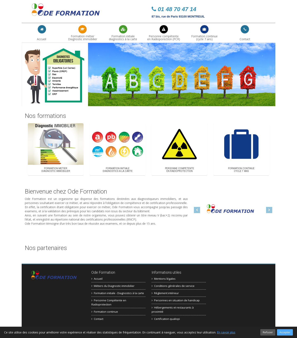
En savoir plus (226, 332)
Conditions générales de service (173, 285)
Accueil (42, 33)
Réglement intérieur (165, 293)
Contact (245, 33)
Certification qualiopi (166, 318)
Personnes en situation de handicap (176, 300)
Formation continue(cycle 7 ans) (204, 33)
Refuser (268, 332)
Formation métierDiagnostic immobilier (82, 33)
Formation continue (104, 311)
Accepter (284, 332)
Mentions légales (164, 278)
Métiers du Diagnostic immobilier (112, 285)
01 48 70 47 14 (174, 9)
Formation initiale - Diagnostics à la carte (117, 293)
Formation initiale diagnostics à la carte (123, 33)
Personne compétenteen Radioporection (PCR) (164, 33)
